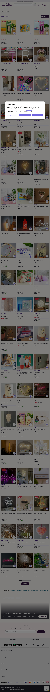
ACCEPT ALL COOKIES (37, 114)
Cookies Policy (29, 110)
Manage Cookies (11, 115)
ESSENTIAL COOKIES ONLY (25, 114)
